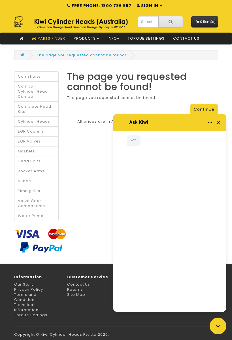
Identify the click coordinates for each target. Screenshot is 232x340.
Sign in (149, 5)
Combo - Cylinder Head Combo (33, 91)
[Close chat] (218, 326)
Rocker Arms (31, 171)
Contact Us (186, 38)
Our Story (24, 284)
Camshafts (29, 76)
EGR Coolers (31, 131)
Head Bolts (29, 161)
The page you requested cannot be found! (81, 55)
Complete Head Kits (34, 109)
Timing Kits (29, 191)
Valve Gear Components (31, 203)
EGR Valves (29, 141)
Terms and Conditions (25, 297)
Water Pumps (32, 215)
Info (113, 38)
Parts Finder (48, 38)
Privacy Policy (28, 289)
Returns (75, 289)
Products (86, 38)
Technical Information (26, 307)
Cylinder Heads (34, 121)
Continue (204, 109)
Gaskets (26, 151)
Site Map (76, 294)
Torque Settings (146, 38)
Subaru (25, 181)
